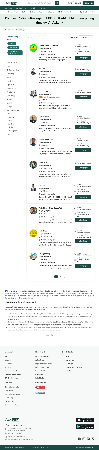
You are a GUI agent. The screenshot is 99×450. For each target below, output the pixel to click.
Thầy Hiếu (43, 231)
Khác (8, 134)
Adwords (8, 367)
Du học (9, 107)
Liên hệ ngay (83, 58)
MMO (60, 12)
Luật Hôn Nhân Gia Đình (43, 364)
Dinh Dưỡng (11, 96)
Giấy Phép (39, 374)
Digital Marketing (36, 12)
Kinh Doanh (71, 12)
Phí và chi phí (9, 401)
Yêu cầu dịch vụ (20, 8)
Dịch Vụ (9, 103)
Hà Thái (42, 68)
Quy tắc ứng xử (10, 398)
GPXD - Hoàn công (11, 378)
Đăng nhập (89, 3)
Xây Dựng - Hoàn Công (13, 112)
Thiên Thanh (44, 162)
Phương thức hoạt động (74, 367)
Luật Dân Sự (39, 360)
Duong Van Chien (46, 139)
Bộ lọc (31, 37)
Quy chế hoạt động (11, 405)
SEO (6, 356)
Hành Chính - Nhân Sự (11, 125)
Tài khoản (43, 8)
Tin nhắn (33, 8)
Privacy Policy (9, 448)
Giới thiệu (69, 364)
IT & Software (11, 92)
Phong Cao (43, 91)
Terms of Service (19, 448)
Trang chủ (11, 30)
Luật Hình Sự (39, 371)
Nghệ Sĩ (9, 99)
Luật (23, 12)
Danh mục (8, 8)
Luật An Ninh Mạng (42, 356)
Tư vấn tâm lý (11, 88)
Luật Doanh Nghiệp (42, 367)
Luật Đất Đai (39, 378)
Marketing (50, 12)
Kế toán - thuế (13, 12)
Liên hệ (68, 371)
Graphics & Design (10, 118)
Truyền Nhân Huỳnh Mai (48, 45)
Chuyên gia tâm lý (11, 371)
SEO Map (8, 360)
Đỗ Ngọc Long (44, 254)
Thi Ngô (42, 185)
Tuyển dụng (70, 360)
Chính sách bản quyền (12, 394)
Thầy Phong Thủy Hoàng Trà (50, 208)
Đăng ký (78, 3)
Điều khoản (9, 391)
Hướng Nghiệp (12, 131)
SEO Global (9, 364)
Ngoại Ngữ (83, 12)
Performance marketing (13, 374)
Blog (67, 356)
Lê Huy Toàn (44, 117)
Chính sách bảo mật (12, 387)
